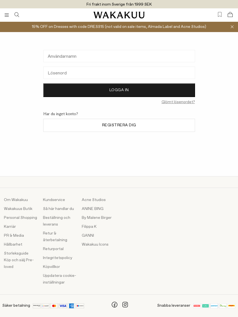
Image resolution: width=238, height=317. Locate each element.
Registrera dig (119, 125)
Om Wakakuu (16, 199)
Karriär (10, 226)
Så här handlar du (58, 208)
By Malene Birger (97, 217)
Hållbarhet (13, 244)
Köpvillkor (51, 266)
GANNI (88, 235)
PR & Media (14, 235)
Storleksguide (16, 253)
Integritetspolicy (57, 257)
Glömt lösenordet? (178, 102)
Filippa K (89, 226)
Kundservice (54, 199)
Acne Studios (94, 199)
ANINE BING (93, 208)
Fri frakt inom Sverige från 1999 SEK (119, 4)
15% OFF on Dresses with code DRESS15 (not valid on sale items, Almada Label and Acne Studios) (119, 26)
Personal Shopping (20, 217)
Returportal (53, 248)
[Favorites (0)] (220, 14)
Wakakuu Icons (95, 244)
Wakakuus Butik (18, 208)
